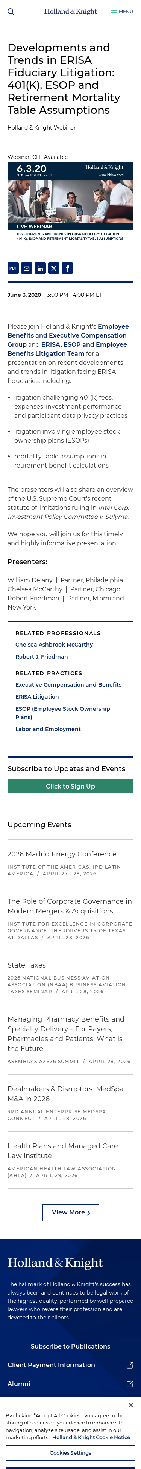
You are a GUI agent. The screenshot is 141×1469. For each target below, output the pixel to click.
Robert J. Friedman (41, 656)
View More (68, 1212)
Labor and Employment (48, 729)
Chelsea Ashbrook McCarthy (54, 644)
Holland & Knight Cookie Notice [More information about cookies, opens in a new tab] (91, 1446)
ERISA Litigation (37, 696)
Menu (126, 11)
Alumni (19, 1383)
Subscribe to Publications (70, 1346)
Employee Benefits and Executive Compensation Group (68, 335)
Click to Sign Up (70, 786)
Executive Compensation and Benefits (68, 684)
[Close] (131, 1414)
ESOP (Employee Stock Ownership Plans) (62, 713)
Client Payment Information (51, 1365)
